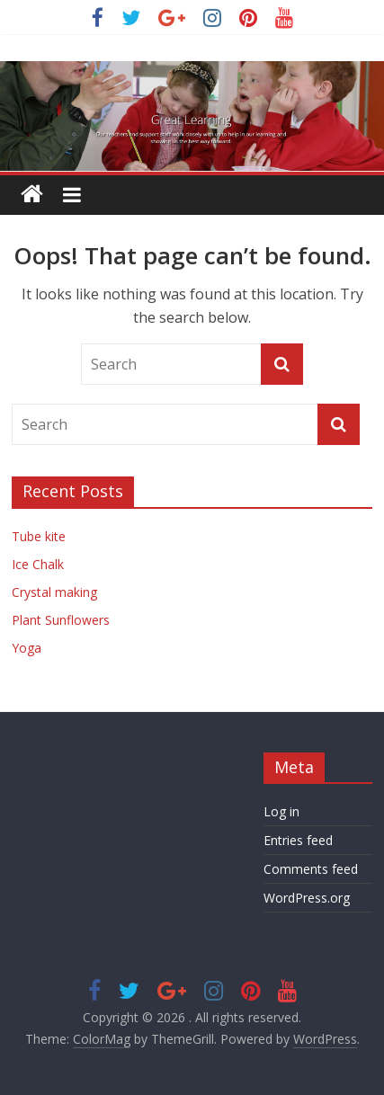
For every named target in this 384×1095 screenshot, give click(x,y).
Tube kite (39, 536)
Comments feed (310, 868)
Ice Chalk (38, 564)
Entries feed (298, 840)
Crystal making (54, 592)
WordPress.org (306, 897)
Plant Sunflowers (61, 619)
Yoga (26, 647)
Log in (281, 811)
